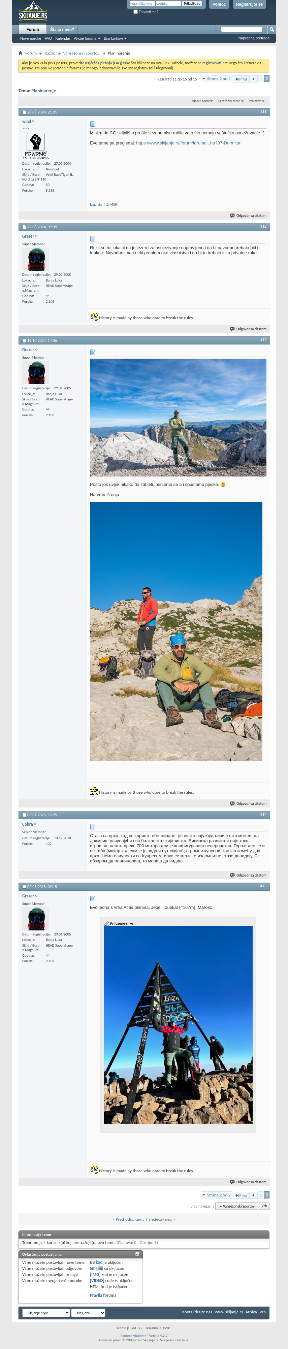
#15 (263, 886)
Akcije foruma (85, 38)
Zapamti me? (145, 12)
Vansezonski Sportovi (82, 53)
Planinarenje (43, 91)
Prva (240, 78)
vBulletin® (141, 1336)
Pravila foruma (103, 1295)
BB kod (96, 1262)
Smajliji (96, 1268)
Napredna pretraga (253, 38)
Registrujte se (249, 4)
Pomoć (219, 4)
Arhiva (251, 1311)
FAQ (48, 38)
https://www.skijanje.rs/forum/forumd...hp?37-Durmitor (188, 142)
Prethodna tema (130, 1219)
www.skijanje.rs (229, 1311)
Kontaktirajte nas (197, 1311)
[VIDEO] (97, 1280)
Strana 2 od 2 (219, 78)
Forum (32, 29)
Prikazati (255, 101)
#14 (263, 814)
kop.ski (96, 204)
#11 (263, 111)
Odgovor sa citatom (248, 215)
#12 (263, 226)
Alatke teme (201, 101)
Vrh (264, 1206)
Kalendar (62, 38)
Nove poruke (30, 38)
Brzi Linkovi (113, 38)
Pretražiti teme (229, 101)
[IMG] (95, 1274)
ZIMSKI (112, 204)
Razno (49, 53)
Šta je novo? (62, 29)
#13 (263, 339)
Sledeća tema (160, 1219)
